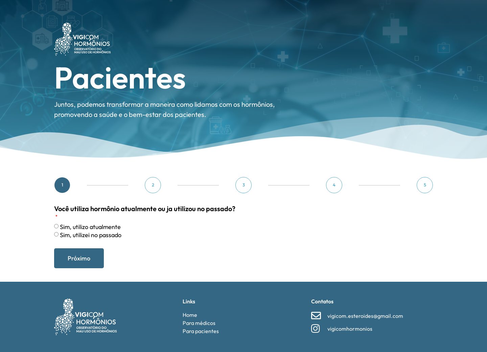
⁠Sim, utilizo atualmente (90, 227)
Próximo (79, 258)
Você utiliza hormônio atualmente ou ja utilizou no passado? (144, 209)
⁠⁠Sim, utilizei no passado (90, 235)
